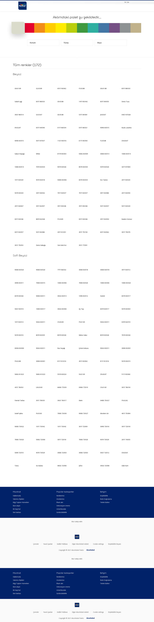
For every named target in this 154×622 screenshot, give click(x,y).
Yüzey (77, 43)
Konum (43, 43)
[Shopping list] (40, 8)
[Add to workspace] (32, 81)
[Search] (36, 8)
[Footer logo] (77, 537)
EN (128, 2)
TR (125, 2)
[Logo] (22, 4)
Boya (110, 43)
